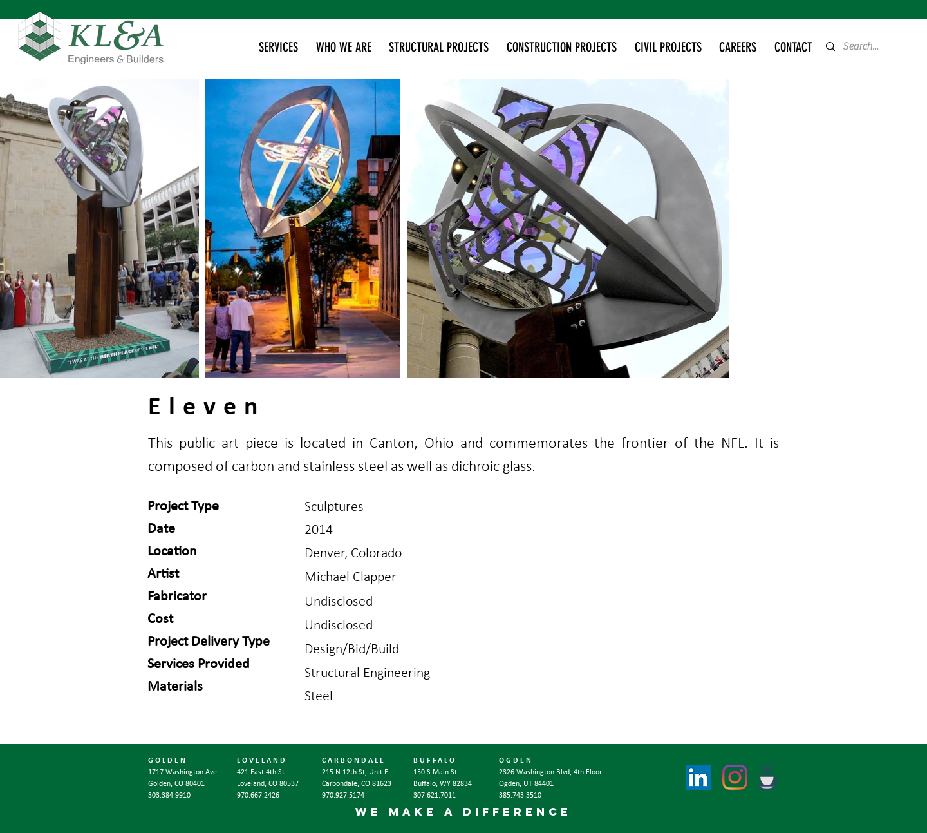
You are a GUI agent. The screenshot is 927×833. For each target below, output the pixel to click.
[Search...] (865, 46)
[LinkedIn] (698, 777)
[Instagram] (734, 777)
